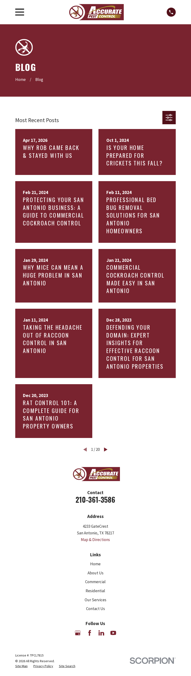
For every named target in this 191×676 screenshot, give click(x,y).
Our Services (95, 599)
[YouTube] (113, 633)
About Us (95, 573)
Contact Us (95, 608)
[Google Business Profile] (78, 633)
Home (95, 564)
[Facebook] (90, 633)
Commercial (95, 581)
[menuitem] (21, 666)
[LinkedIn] (101, 633)
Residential (95, 590)
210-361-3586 (95, 499)
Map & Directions (95, 539)
